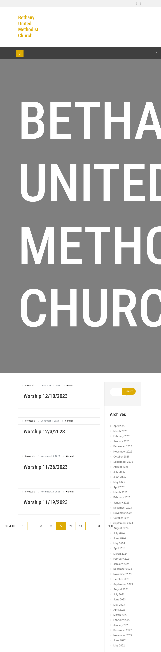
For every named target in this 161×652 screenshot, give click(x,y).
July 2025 (119, 472)
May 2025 (119, 482)
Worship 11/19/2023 (46, 502)
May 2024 (119, 543)
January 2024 (121, 564)
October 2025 (121, 456)
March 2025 (120, 492)
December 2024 (122, 507)
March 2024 (120, 553)
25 (41, 526)
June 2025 (119, 477)
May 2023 (119, 604)
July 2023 (119, 594)
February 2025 (121, 497)
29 (80, 526)
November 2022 (122, 635)
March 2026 (120, 431)
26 (51, 526)
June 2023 (119, 599)
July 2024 (119, 533)
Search (129, 391)
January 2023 (121, 625)
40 (99, 526)
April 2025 (119, 487)
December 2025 (122, 446)
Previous (10, 526)
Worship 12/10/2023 (46, 396)
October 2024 (121, 517)
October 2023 (121, 579)
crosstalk (30, 385)
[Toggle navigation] (20, 53)
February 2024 (121, 558)
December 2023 (122, 569)
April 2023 (119, 609)
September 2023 (123, 584)
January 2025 (121, 502)
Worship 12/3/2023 (44, 431)
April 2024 (119, 548)
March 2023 (120, 615)
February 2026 (121, 436)
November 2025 (122, 451)
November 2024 (122, 512)
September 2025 (123, 461)
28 (70, 526)
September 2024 (123, 523)
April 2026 (119, 426)
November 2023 (122, 574)
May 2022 (119, 645)
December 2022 (122, 630)
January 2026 (121, 441)
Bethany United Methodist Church (28, 27)
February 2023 (121, 620)
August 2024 (120, 528)
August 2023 (120, 589)
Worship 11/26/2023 (46, 467)
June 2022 (119, 640)
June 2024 (119, 538)
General (70, 385)
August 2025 (120, 466)
